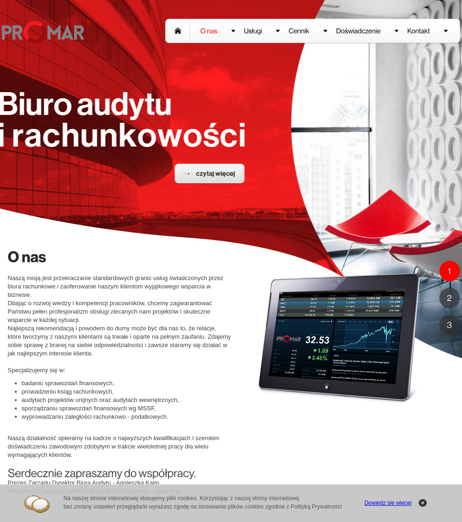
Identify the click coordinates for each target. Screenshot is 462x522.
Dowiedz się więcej (387, 503)
